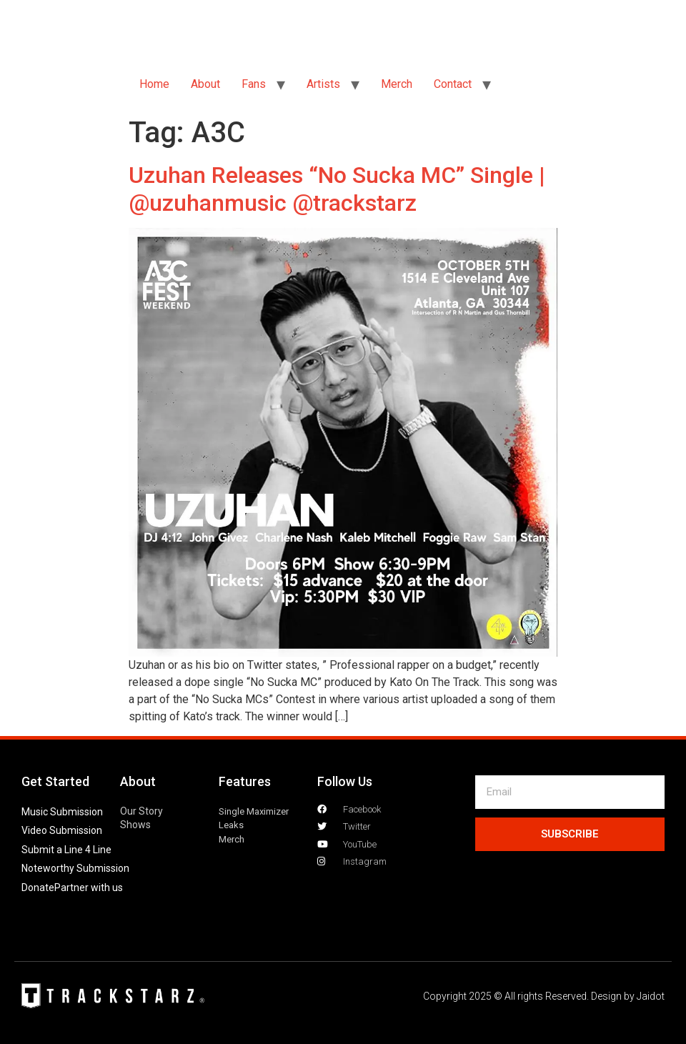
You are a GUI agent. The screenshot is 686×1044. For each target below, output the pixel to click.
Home (154, 84)
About (205, 84)
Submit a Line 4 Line (66, 849)
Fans (254, 84)
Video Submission (61, 830)
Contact (453, 84)
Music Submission (62, 811)
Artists (323, 84)
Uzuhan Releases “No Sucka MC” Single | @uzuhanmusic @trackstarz (337, 188)
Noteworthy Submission (75, 868)
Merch (396, 84)
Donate (37, 887)
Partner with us (88, 887)
